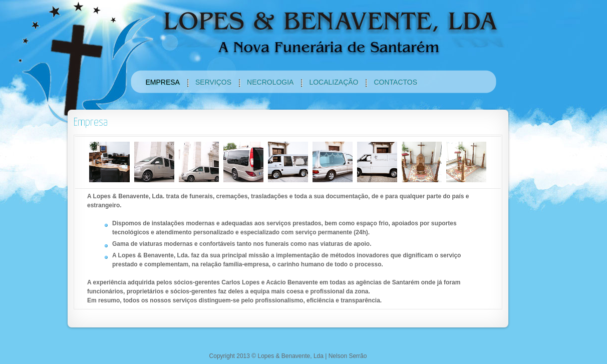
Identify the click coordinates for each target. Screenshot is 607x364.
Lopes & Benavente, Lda (290, 355)
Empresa (91, 122)
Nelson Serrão (348, 355)
